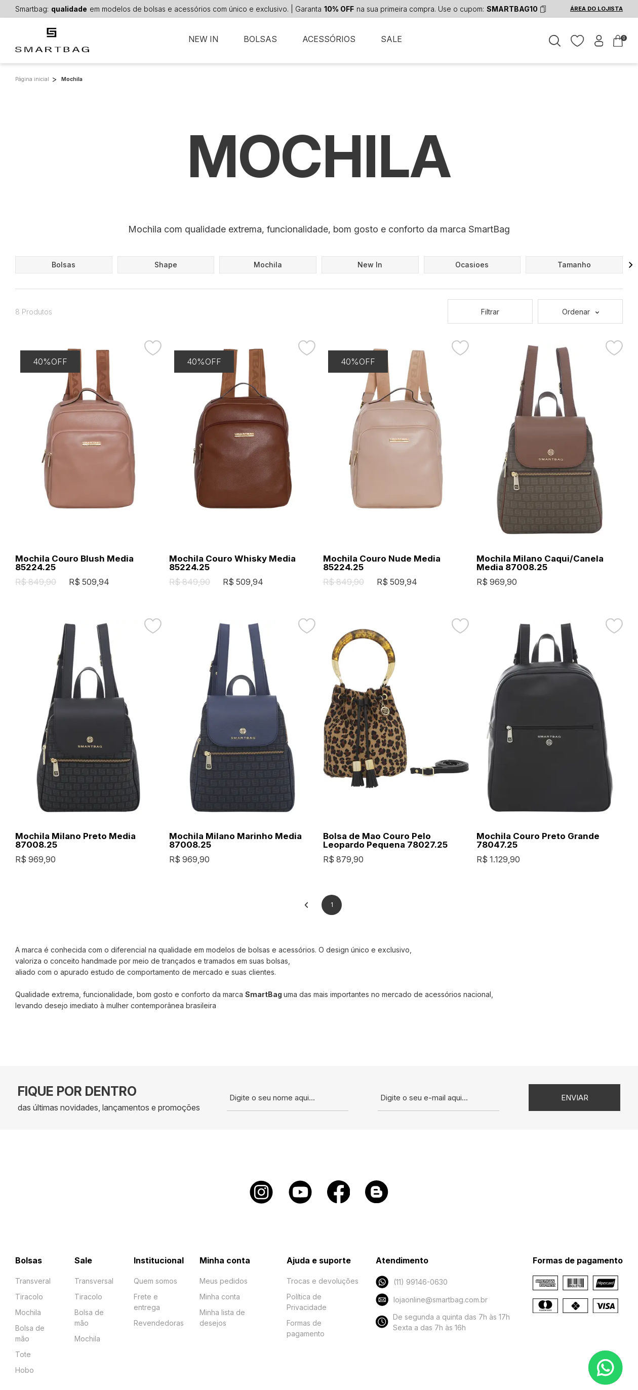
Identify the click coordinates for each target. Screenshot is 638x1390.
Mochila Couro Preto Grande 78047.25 (538, 840)
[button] (631, 264)
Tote (23, 1354)
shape (165, 264)
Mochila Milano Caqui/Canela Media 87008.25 (540, 563)
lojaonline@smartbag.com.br (431, 1299)
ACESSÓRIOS (328, 39)
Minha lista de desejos (222, 1317)
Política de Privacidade (307, 1302)
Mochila (28, 1312)
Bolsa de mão (30, 1333)
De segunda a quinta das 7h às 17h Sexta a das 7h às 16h (442, 1322)
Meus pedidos (224, 1281)
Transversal (93, 1281)
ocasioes (472, 264)
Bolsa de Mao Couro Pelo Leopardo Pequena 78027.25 (385, 840)
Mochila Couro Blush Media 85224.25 (74, 563)
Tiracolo (29, 1296)
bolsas (63, 264)
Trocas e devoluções (322, 1281)
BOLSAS (260, 39)
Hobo (24, 1370)
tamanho (574, 264)
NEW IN (203, 39)
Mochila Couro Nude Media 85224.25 (382, 563)
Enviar (574, 1097)
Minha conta (220, 1296)
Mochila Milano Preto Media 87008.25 (75, 840)
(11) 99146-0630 (411, 1282)
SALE (391, 39)
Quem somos (155, 1281)
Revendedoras (159, 1323)
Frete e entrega (147, 1302)
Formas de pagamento (306, 1328)
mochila (268, 264)
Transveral (33, 1281)
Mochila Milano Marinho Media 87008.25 (235, 840)
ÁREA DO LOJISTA (596, 9)
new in (369, 264)
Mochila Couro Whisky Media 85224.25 (232, 563)
